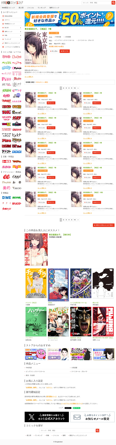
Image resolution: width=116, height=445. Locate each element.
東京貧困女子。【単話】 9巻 (47, 192)
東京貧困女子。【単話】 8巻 (92, 168)
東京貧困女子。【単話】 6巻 (92, 143)
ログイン (49, 387)
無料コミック (54, 8)
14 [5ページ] (74, 88)
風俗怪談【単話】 (76, 338)
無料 (64, 435)
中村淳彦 (58, 37)
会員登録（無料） (32, 387)
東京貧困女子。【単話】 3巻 (47, 118)
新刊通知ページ (51, 396)
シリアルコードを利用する (12, 47)
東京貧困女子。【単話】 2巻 (92, 93)
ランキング (42, 8)
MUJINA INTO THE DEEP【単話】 (103, 338)
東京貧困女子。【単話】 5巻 (47, 143)
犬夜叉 (50, 303)
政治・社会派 (30, 375)
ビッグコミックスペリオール (64, 40)
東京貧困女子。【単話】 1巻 (47, 93)
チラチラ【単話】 (31, 303)
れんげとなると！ (54, 338)
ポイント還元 (54, 33)
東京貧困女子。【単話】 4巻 (92, 118)
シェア (61, 408)
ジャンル (30, 8)
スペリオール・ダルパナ (86, 40)
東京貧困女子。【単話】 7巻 (47, 168)
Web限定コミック (8, 8)
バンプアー (29, 338)
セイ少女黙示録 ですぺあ (78, 303)
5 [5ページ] (71, 88)
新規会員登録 (8, 16)
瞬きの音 (96, 303)
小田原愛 (68, 37)
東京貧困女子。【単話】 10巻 (93, 192)
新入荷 (21, 8)
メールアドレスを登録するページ (72, 403)
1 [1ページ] (60, 88)
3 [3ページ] (66, 88)
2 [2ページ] (63, 88)
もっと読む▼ (29, 77)
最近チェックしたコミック (78, 435)
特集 (47, 435)
